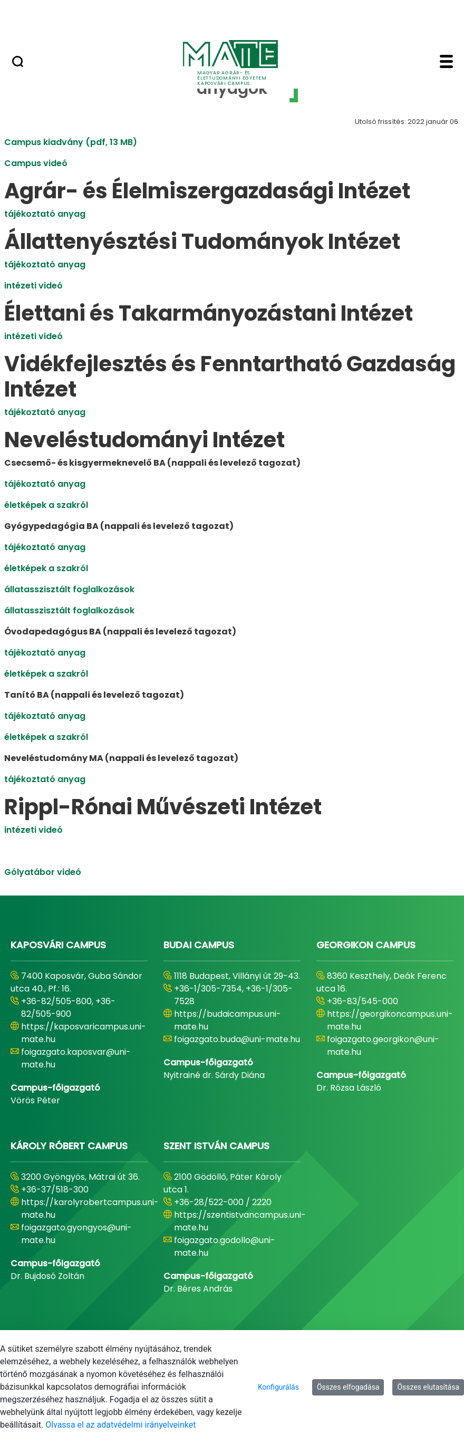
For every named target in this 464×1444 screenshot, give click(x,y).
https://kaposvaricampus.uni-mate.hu (83, 1033)
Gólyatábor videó (42, 872)
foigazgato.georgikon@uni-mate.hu (383, 1045)
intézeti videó (33, 286)
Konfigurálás (278, 1387)
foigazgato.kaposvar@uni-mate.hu (76, 1058)
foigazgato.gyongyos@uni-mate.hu (76, 1233)
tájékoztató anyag (44, 214)
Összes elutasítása (428, 1387)
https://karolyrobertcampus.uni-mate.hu (90, 1208)
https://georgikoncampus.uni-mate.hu (390, 1020)
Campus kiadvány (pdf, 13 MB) (70, 142)
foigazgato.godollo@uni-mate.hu (224, 1246)
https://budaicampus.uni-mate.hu (227, 1020)
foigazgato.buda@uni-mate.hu (237, 1039)
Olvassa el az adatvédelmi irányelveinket (120, 1425)
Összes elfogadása (348, 1387)
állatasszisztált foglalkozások (69, 589)
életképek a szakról (46, 505)
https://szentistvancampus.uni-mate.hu (240, 1221)
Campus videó (35, 163)
